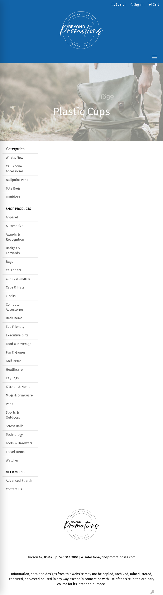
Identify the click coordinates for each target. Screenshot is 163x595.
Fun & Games (15, 352)
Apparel (12, 217)
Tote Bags (13, 188)
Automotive (14, 226)
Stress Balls (14, 426)
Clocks (10, 296)
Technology (14, 435)
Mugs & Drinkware (19, 395)
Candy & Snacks (18, 279)
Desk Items (14, 318)
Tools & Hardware (19, 443)
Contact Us (14, 489)
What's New (14, 158)
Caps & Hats (15, 287)
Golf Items (13, 361)
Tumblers (13, 197)
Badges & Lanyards (13, 250)
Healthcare (14, 370)
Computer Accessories (14, 307)
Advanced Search (19, 481)
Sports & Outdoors (13, 414)
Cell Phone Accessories (14, 168)
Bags (9, 262)
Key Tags (12, 378)
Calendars (13, 270)
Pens (9, 404)
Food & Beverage (18, 344)
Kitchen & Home (18, 387)
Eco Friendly (15, 327)
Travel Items (15, 452)
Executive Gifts (17, 335)
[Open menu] (154, 57)
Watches (12, 460)
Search (119, 4)
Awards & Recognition (15, 236)
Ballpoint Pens (17, 180)
